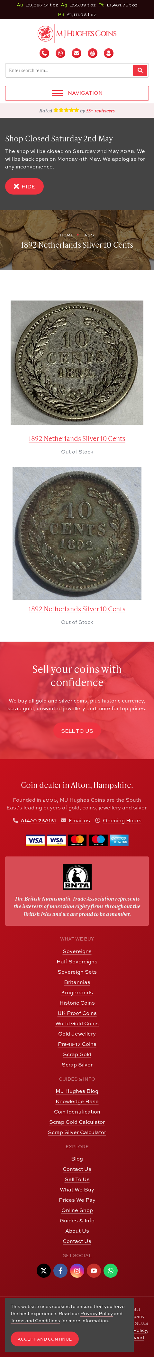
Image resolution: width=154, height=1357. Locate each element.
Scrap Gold (77, 1054)
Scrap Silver (77, 1064)
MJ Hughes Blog (77, 1090)
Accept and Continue (45, 1339)
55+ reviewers (100, 110)
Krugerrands (77, 992)
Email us (79, 820)
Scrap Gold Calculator (77, 1121)
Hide (24, 186)
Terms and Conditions (35, 1320)
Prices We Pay (77, 1199)
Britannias (77, 982)
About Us (77, 1230)
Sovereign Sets (77, 971)
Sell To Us (77, 1179)
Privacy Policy (96, 1313)
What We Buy (77, 1189)
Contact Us (77, 1168)
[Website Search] (140, 70)
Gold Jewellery (77, 1033)
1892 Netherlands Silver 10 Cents (77, 439)
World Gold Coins (77, 1023)
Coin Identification (77, 1111)
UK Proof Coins (77, 1013)
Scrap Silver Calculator (77, 1132)
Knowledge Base (77, 1101)
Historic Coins (77, 1002)
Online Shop (77, 1210)
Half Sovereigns (77, 961)
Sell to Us (77, 730)
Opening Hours (122, 820)
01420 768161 (38, 820)
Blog (77, 1158)
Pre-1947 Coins (77, 1043)
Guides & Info (77, 1220)
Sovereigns (77, 951)
